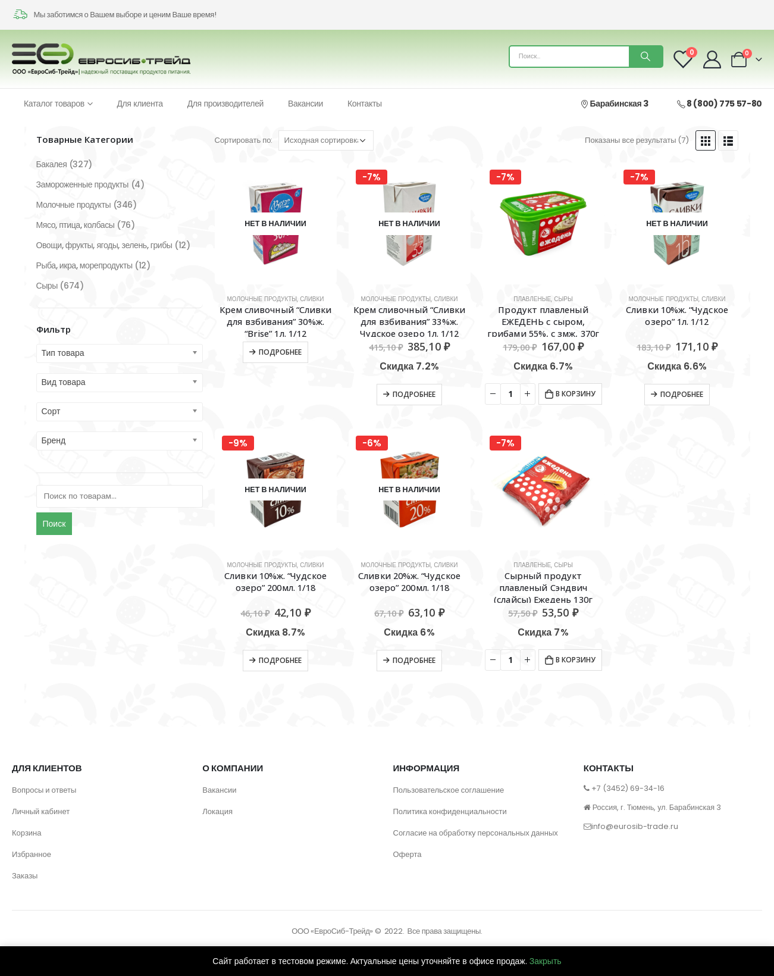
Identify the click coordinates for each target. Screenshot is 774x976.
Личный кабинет (41, 811)
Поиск (54, 524)
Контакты (364, 104)
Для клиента (139, 104)
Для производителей (225, 104)
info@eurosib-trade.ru (634, 826)
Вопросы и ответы (44, 790)
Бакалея (51, 164)
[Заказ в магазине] (326, 140)
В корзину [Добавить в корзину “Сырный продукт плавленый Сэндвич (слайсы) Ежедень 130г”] (576, 660)
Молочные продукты (262, 299)
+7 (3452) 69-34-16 (628, 788)
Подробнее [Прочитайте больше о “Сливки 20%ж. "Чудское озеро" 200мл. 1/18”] (414, 660)
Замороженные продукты (82, 184)
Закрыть (545, 961)
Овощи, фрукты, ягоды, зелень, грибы (104, 245)
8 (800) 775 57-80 (719, 104)
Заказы (24, 875)
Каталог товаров (54, 104)
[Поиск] (645, 56)
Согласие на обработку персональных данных (475, 833)
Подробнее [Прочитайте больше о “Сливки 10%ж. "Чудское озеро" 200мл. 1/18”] (280, 660)
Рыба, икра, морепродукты (84, 265)
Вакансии (305, 104)
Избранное (31, 854)
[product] (276, 223)
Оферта (407, 854)
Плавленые (532, 299)
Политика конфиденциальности (450, 811)
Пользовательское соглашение (448, 790)
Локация (217, 811)
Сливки (312, 299)
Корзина (27, 833)
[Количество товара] (510, 394)
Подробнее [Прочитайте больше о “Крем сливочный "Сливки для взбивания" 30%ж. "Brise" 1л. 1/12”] (280, 352)
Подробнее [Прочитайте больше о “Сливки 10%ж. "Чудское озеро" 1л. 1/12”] (681, 394)
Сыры (563, 299)
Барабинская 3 (614, 104)
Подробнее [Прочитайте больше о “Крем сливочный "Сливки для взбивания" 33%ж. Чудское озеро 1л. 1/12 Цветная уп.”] (414, 394)
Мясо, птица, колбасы (75, 225)
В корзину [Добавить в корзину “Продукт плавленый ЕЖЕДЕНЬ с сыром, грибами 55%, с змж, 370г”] (576, 394)
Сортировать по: (244, 140)
